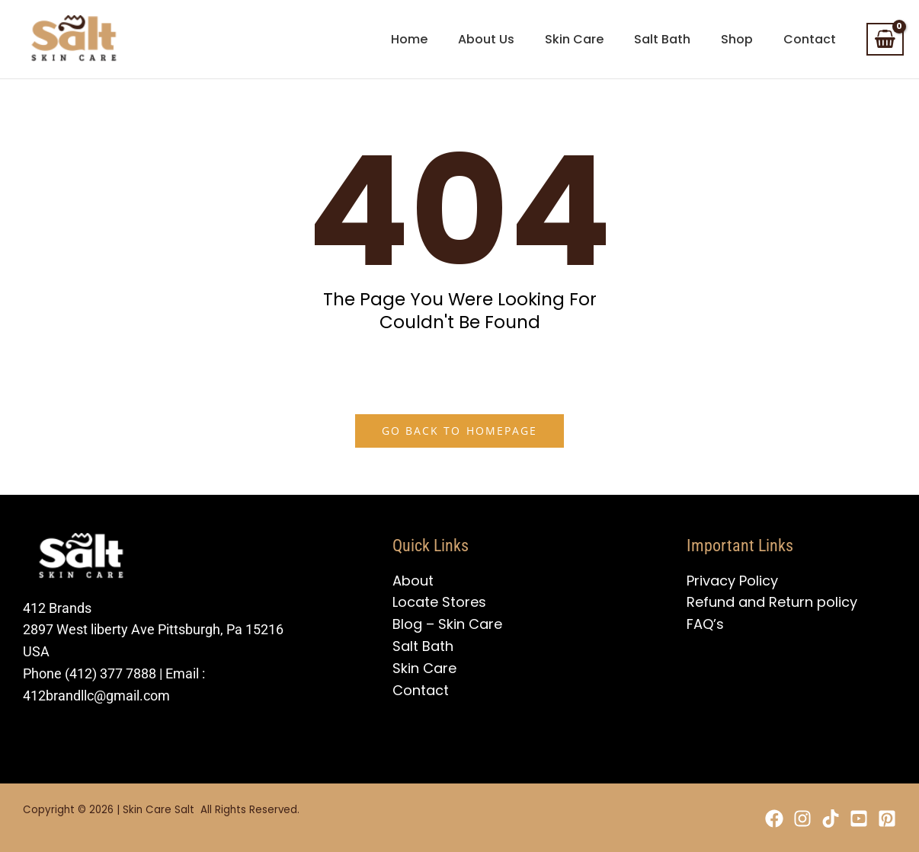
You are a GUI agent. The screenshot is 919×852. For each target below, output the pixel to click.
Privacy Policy (732, 580)
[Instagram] (775, 818)
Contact (420, 690)
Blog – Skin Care (447, 623)
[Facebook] (737, 818)
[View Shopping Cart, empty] (885, 39)
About (413, 580)
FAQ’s (705, 623)
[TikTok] (812, 818)
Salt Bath (422, 646)
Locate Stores (439, 601)
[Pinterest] (887, 818)
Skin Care (424, 668)
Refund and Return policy (772, 601)
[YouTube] (850, 818)
